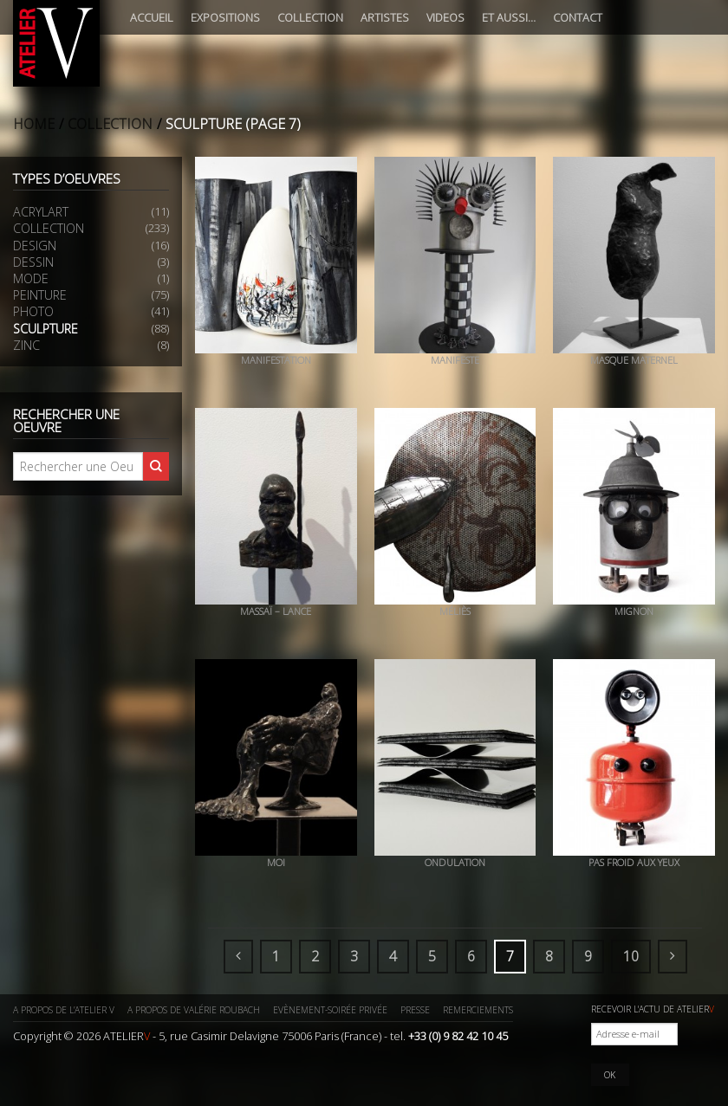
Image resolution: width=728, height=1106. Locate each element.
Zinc (26, 345)
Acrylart (40, 212)
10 (631, 956)
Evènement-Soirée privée (330, 1010)
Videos (445, 17)
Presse (415, 1010)
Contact (577, 17)
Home (34, 123)
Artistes (385, 17)
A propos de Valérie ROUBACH (193, 1010)
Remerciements (478, 1010)
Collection (310, 17)
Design (34, 245)
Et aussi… (509, 17)
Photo (33, 311)
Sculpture (45, 328)
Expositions (225, 17)
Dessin (33, 262)
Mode (31, 278)
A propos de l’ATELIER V (63, 1010)
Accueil (151, 17)
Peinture (40, 295)
